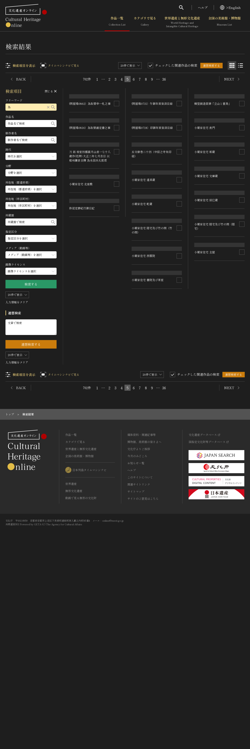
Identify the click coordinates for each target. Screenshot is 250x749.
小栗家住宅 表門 (204, 205)
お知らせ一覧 (135, 662)
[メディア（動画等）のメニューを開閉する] (31, 254)
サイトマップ (135, 690)
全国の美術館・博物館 (224, 22)
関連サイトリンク (138, 683)
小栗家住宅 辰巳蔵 (143, 391)
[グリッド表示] (232, 65)
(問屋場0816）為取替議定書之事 (90, 186)
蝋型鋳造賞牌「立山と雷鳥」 (212, 148)
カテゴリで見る (145, 22)
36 (164, 79)
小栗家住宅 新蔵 (204, 259)
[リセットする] (48, 107)
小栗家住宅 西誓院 (206, 427)
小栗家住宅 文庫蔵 (143, 337)
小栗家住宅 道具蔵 (143, 289)
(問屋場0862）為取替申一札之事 (90, 133)
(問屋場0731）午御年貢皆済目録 (152, 133)
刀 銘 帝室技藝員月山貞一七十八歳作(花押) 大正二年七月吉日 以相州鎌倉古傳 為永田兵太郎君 (90, 416)
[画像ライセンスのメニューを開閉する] (31, 271)
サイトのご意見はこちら (143, 697)
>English (230, 7)
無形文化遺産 (73, 690)
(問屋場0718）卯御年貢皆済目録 (152, 186)
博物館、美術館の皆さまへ (144, 641)
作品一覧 (117, 22)
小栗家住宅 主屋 (79, 479)
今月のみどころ (137, 655)
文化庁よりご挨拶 (138, 648)
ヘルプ (203, 7)
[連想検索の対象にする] (116, 132)
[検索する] (53, 107)
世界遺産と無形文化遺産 (182, 22)
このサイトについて (140, 676)
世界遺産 (71, 683)
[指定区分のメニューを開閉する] (31, 238)
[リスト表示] (240, 65)
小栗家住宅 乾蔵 (204, 312)
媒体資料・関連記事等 (141, 633)
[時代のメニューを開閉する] (31, 156)
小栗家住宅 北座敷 (143, 501)
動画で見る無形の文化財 (81, 697)
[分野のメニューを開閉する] (31, 172)
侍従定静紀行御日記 (144, 554)
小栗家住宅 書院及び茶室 (210, 480)
